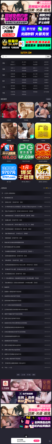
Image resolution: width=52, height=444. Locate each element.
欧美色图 (35, 80)
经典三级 (24, 76)
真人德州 (24, 62)
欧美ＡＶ (35, 68)
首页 (18, 374)
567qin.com (26, 52)
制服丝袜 (13, 76)
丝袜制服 (24, 70)
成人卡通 (35, 74)
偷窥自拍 (13, 80)
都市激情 (13, 86)
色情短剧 (24, 94)
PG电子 (13, 62)
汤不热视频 (46, 92)
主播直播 (35, 70)
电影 (3, 75)
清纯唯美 (24, 82)
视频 (3, 69)
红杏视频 (13, 94)
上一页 (23, 374)
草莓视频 (35, 92)
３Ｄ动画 (46, 68)
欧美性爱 (46, 74)
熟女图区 (35, 82)
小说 (3, 87)
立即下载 (36, 440)
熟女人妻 (13, 70)
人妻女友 (35, 86)
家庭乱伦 (24, 86)
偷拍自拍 (24, 74)
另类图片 (46, 82)
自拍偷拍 (24, 68)
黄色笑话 (35, 88)
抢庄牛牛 (46, 64)
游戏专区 (46, 62)
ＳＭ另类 (46, 70)
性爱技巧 (46, 88)
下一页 (28, 374)
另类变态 (46, 76)
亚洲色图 (24, 80)
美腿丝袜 (13, 82)
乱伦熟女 (35, 76)
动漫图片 (46, 80)
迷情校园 (13, 88)
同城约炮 (13, 92)
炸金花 (24, 64)
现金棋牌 (35, 64)
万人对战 (35, 62)
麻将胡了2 (12, 64)
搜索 (48, 56)
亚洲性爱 (13, 74)
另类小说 (24, 88)
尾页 (34, 374)
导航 (3, 93)
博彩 (3, 63)
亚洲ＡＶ (13, 68)
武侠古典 (46, 86)
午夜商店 (24, 92)
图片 (3, 81)
